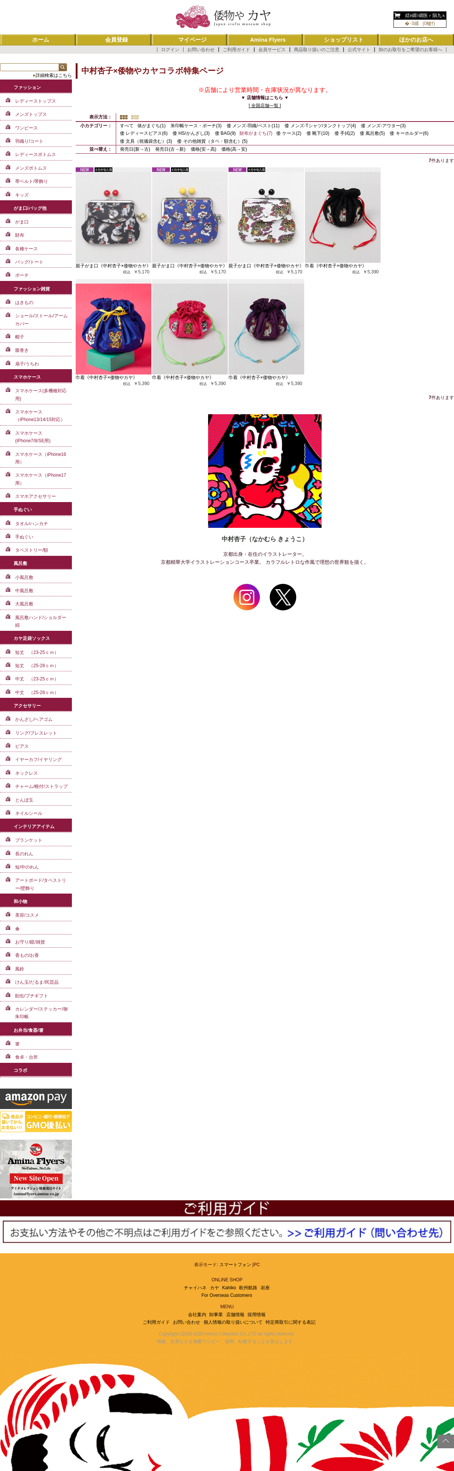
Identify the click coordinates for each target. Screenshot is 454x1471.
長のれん (24, 853)
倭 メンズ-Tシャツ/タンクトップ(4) (320, 125)
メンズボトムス (31, 168)
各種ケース (26, 248)
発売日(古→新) (171, 149)
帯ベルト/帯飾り (31, 181)
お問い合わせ (201, 49)
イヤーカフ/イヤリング (38, 759)
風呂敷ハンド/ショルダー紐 (40, 621)
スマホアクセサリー (35, 496)
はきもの (24, 302)
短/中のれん (27, 867)
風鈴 (19, 969)
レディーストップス (35, 101)
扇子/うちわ (27, 364)
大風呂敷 (24, 604)
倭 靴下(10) (318, 133)
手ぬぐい (24, 537)
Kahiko (229, 1287)
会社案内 (197, 1314)
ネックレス (26, 773)
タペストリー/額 (31, 550)
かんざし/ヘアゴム (34, 719)
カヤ (214, 1287)
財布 (19, 235)
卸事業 (216, 1314)
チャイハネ (195, 1287)
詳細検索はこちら (54, 75)
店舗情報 (235, 1314)
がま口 (22, 222)
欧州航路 (248, 1287)
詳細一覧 (135, 117)
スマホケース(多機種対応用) (41, 394)
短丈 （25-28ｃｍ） (37, 665)
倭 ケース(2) (288, 133)
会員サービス (272, 49)
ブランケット (28, 840)
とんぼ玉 (24, 800)
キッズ (22, 195)
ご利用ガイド (236, 49)
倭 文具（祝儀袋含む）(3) (146, 141)
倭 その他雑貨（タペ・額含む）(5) (212, 141)
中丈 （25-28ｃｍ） (37, 692)
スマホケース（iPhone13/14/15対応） (40, 415)
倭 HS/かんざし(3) (191, 133)
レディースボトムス (35, 154)
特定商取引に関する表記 (291, 1322)
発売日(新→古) (135, 149)
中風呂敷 (24, 590)
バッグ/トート (29, 262)
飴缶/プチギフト (31, 995)
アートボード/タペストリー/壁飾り (40, 884)
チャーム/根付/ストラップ (41, 786)
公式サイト (359, 49)
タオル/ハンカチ (31, 523)
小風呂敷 (24, 577)
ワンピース (26, 128)
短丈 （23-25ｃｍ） (37, 652)
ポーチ (22, 275)
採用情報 (256, 1314)
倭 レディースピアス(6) (144, 133)
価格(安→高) (204, 149)
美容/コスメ (27, 915)
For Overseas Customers (226, 1295)
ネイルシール (28, 813)
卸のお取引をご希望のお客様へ (410, 49)
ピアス (22, 746)
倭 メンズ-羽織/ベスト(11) (253, 125)
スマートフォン (235, 1264)
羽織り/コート (29, 141)
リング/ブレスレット (36, 733)
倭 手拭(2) (344, 133)
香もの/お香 (27, 955)
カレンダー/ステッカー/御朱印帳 (41, 1012)
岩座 (265, 1287)
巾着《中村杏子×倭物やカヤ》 (336, 265)
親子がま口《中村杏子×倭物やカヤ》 (113, 265)
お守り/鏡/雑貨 (30, 942)
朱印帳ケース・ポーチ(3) (196, 125)
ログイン (170, 49)
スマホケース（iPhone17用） (40, 479)
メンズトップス (31, 114)
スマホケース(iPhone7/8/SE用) (32, 437)
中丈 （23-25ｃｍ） (37, 679)
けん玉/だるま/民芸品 (37, 982)
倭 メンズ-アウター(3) (383, 125)
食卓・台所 (26, 1057)
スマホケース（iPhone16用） (40, 458)
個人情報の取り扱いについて (233, 1322)
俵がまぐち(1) (151, 125)
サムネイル (123, 117)
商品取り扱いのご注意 (316, 49)
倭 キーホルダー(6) (409, 133)
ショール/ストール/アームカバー (41, 319)
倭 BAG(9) (225, 133)
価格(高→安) (234, 149)
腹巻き (22, 350)
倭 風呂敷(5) (372, 133)
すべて (127, 125)
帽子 (19, 337)
